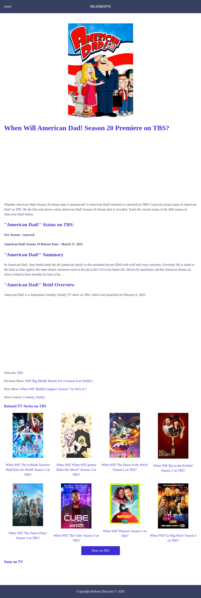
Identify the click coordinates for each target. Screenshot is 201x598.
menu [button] (7, 6)
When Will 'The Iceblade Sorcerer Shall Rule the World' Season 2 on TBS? (28, 469)
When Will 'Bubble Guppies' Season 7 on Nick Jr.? (53, 389)
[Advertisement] (100, 165)
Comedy (28, 397)
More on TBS (101, 550)
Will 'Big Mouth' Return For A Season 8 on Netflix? (59, 381)
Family (40, 397)
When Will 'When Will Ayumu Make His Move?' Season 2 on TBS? (76, 469)
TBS (20, 372)
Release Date (99, 591)
